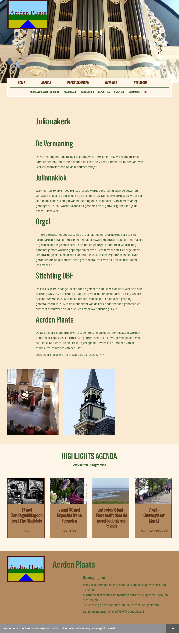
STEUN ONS (140, 82)
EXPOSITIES (104, 92)
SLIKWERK (119, 92)
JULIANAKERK (69, 92)
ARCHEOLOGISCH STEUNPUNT (44, 92)
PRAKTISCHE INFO (78, 82)
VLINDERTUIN (87, 92)
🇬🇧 (145, 92)
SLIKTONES (134, 92)
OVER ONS (111, 82)
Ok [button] (172, 628)
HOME (21, 82)
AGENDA (46, 82)
